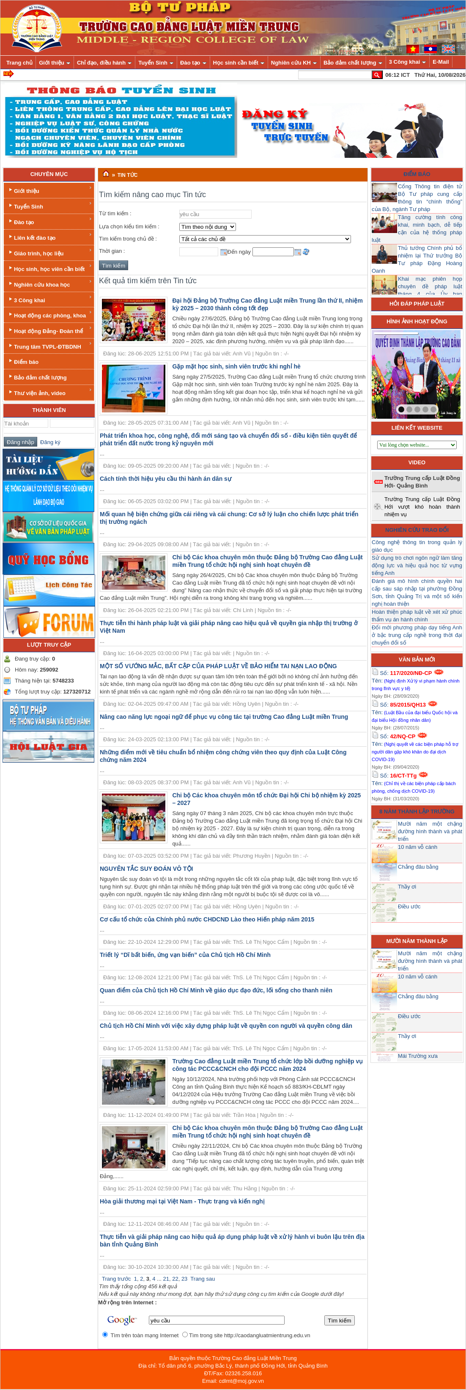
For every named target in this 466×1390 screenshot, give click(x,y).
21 (166, 1279)
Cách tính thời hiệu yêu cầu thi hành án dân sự (165, 478)
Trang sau (202, 1279)
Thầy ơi (407, 886)
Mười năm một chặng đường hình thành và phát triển (430, 831)
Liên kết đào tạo (49, 236)
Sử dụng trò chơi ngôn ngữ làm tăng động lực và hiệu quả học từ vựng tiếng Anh (417, 565)
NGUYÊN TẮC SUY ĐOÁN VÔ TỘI (146, 868)
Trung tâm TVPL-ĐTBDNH (49, 345)
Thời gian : (112, 251)
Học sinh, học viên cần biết (49, 267)
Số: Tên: (416, 680)
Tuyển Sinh (49, 205)
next (437, 373)
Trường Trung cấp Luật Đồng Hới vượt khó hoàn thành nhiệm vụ (422, 507)
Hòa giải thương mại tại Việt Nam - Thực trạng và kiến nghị (182, 1201)
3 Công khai (49, 299)
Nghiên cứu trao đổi (417, 530)
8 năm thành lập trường (417, 811)
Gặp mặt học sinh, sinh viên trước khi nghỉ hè (236, 366)
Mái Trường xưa (418, 1056)
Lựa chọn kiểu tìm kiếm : (129, 226)
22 (175, 1279)
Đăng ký (48, 442)
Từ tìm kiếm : (115, 213)
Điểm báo (22, 361)
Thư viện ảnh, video (49, 391)
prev (395, 373)
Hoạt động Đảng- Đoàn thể (49, 329)
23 (184, 1279)
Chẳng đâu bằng (418, 867)
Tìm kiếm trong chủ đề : (128, 239)
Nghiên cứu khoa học (49, 283)
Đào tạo (49, 221)
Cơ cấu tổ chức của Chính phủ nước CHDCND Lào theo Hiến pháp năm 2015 (207, 919)
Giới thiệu (49, 189)
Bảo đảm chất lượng (37, 377)
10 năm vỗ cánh (417, 847)
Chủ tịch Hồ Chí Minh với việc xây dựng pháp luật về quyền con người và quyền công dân (226, 1025)
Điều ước (409, 906)
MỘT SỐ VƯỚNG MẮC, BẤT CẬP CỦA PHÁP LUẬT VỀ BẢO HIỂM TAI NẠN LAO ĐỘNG (218, 666)
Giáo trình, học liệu (49, 252)
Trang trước (116, 1279)
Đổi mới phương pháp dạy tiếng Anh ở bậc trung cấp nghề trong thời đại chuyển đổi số (417, 635)
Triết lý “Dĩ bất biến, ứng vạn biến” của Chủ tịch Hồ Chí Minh (185, 954)
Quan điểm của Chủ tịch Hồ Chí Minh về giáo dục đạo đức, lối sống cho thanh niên (216, 990)
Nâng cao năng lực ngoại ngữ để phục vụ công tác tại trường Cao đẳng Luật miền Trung (224, 716)
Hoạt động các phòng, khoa (49, 314)
